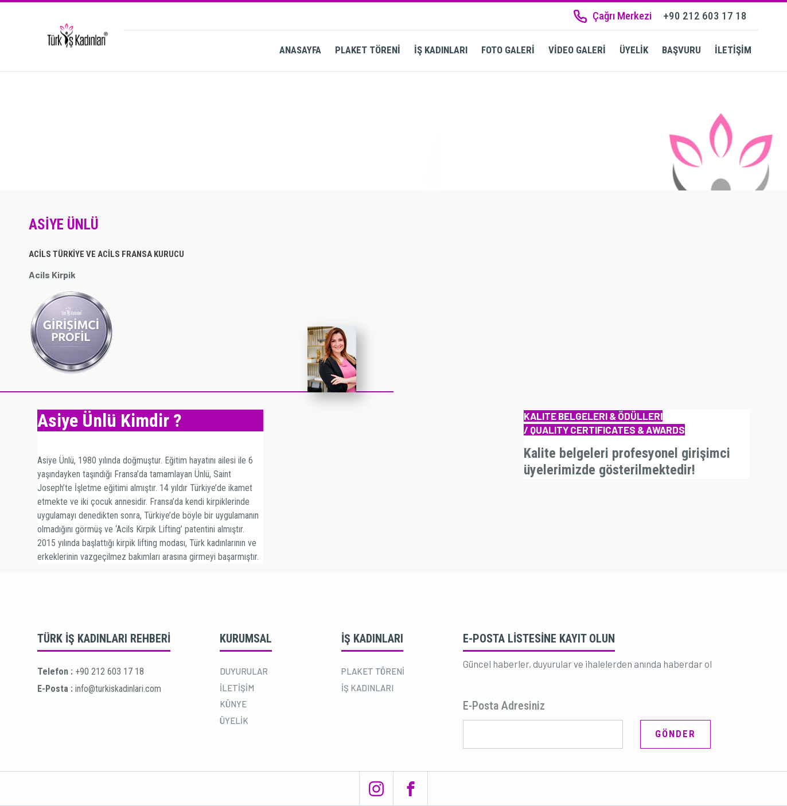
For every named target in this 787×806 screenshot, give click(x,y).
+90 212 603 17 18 (109, 671)
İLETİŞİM (733, 50)
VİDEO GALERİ (577, 50)
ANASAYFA (300, 50)
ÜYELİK (634, 50)
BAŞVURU (681, 50)
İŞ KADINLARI (440, 50)
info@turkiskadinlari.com (118, 688)
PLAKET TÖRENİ (367, 50)
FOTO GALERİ (508, 50)
